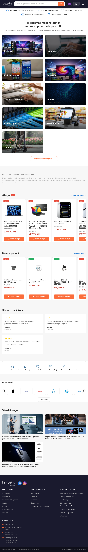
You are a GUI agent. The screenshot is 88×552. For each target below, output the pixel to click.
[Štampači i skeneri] (22, 94)
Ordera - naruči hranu (67, 509)
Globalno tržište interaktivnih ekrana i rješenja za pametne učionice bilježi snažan (21, 438)
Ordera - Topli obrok (67, 513)
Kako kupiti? (35, 493)
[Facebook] (20, 483)
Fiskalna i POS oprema (10, 500)
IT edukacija (64, 500)
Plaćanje (34, 500)
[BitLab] (7, 4)
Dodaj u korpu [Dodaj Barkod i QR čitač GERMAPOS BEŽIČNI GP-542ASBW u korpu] (64, 296)
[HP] (67, 391)
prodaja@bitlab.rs (11, 538)
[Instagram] (25, 483)
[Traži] (61, 4)
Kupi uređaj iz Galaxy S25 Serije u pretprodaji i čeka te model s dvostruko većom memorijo (20, 465)
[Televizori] (65, 70)
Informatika (6, 493)
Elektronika (6, 497)
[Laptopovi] (65, 46)
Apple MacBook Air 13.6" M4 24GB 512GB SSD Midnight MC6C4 (13, 224)
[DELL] (53, 391)
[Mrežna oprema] (22, 118)
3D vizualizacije (65, 503)
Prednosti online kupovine (40, 506)
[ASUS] (26, 391)
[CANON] (40, 391)
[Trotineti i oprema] (22, 142)
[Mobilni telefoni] (22, 70)
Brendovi (7, 382)
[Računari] (22, 46)
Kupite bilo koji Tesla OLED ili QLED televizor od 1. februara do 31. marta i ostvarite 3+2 (64, 438)
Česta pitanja (35, 503)
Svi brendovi (44, 399)
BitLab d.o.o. (9, 524)
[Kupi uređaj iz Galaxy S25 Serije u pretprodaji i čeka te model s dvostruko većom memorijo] (22, 452)
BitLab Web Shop (20, 549)
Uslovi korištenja (67, 549)
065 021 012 (18, 527)
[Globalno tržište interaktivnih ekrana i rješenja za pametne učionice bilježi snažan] (22, 424)
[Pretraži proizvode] (36, 4)
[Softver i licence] (65, 94)
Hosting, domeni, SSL (67, 497)
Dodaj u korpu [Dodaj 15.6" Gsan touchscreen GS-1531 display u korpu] (14, 296)
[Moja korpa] (76, 4)
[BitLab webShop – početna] (9, 483)
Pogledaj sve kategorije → (44, 158)
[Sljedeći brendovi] (84, 391)
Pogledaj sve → (80, 253)
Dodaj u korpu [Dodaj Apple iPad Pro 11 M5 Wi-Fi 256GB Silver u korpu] (64, 239)
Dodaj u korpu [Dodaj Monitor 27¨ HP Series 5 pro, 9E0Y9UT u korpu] (39, 296)
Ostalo (4, 506)
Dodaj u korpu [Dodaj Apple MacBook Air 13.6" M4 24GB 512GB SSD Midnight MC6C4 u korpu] (14, 239)
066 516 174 (9, 527)
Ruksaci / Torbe (7, 509)
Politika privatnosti (80, 549)
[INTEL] (80, 391)
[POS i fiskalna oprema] (65, 118)
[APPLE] (13, 391)
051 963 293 (9, 533)
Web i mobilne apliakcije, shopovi (71, 493)
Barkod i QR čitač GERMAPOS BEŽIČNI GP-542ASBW (63, 282)
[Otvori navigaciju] (83, 4)
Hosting (4, 503)
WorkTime (63, 516)
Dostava (34, 497)
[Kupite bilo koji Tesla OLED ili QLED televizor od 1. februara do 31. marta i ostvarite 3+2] (65, 424)
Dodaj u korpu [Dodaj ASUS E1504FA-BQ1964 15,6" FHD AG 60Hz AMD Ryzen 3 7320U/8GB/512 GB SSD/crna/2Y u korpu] (39, 239)
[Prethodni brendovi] (4, 391)
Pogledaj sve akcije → (78, 195)
